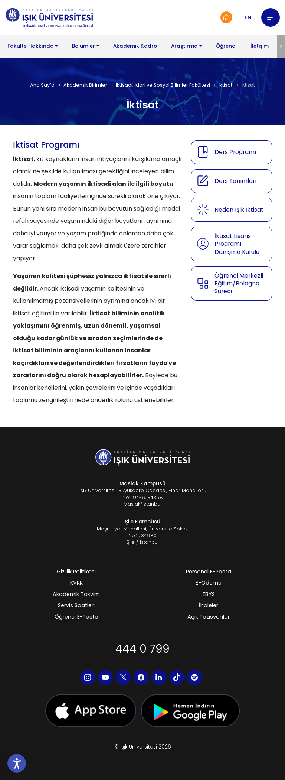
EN (248, 17)
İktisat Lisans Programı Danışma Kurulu (236, 244)
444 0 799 (142, 648)
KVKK (76, 582)
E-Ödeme (209, 582)
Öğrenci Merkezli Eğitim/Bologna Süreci (238, 283)
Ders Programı (235, 152)
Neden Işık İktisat (238, 210)
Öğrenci (226, 46)
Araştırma (184, 46)
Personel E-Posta (208, 571)
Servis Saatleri (76, 605)
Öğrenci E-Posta (76, 616)
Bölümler (83, 46)
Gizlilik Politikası (76, 571)
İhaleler (208, 605)
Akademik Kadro (135, 46)
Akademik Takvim (76, 594)
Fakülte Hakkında (30, 46)
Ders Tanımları (235, 181)
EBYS (209, 594)
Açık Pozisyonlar (208, 616)
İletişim (259, 46)
